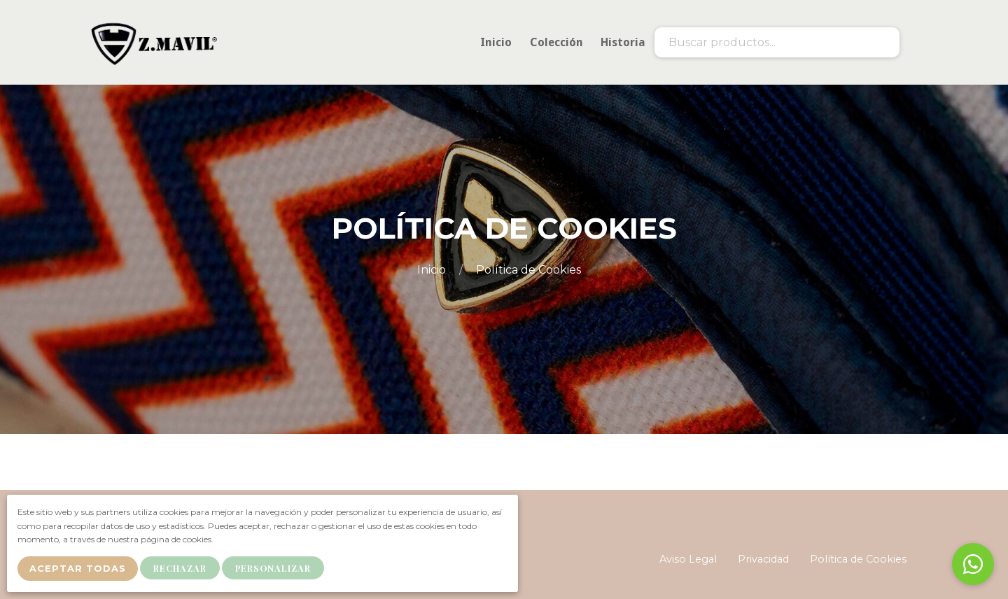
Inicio (433, 269)
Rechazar (183, 569)
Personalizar (276, 569)
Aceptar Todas (79, 570)
